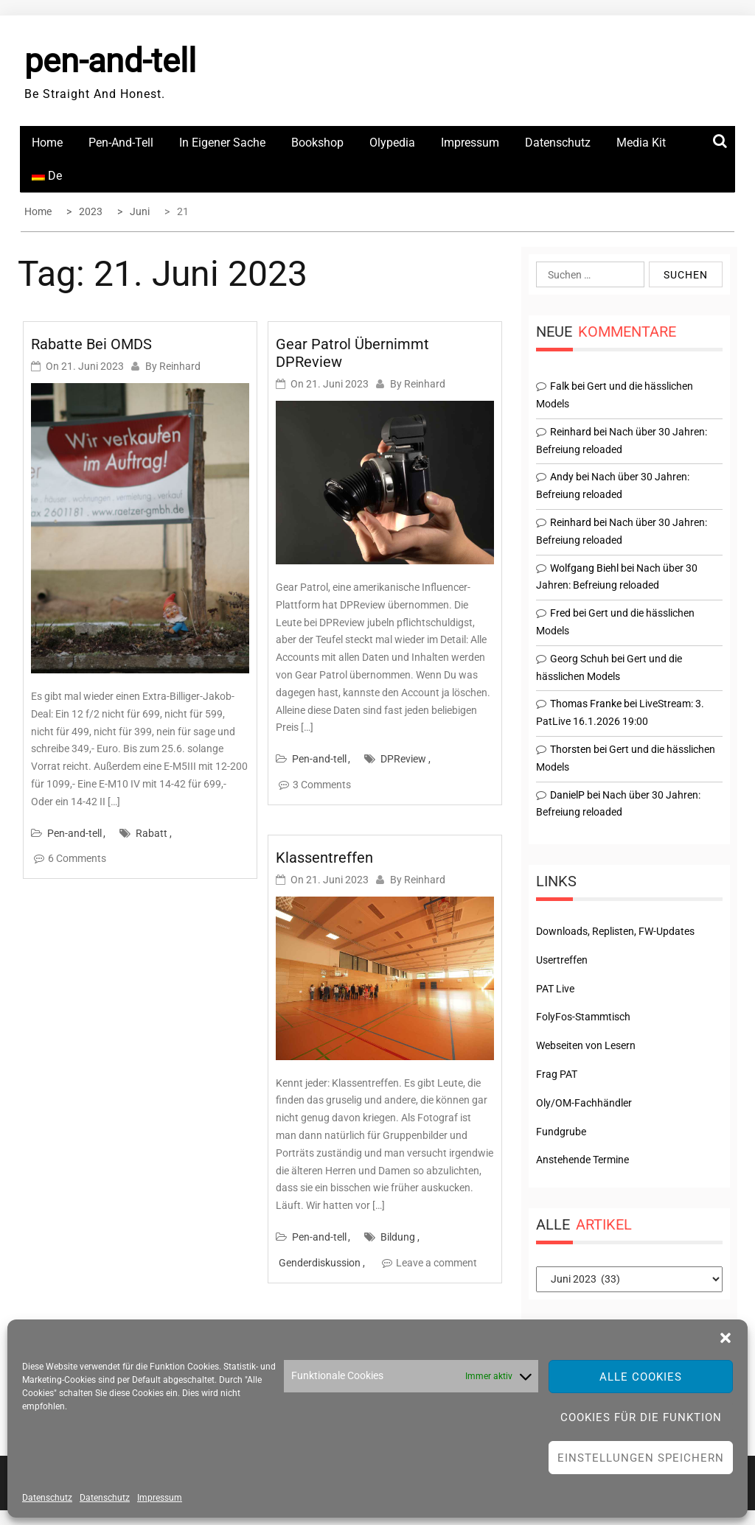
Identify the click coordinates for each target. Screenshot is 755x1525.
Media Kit (641, 143)
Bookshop (317, 143)
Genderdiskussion (320, 1263)
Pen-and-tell (120, 143)
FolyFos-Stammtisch (583, 1017)
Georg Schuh (579, 659)
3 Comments (322, 784)
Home (47, 143)
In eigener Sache (222, 143)
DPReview (403, 759)
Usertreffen (562, 960)
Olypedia (392, 143)
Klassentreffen (324, 857)
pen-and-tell (110, 60)
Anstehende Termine (582, 1159)
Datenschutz (47, 1498)
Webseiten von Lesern (586, 1045)
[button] (725, 1338)
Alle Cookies (640, 1377)
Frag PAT (556, 1074)
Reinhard (180, 366)
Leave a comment (436, 1263)
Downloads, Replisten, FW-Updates (615, 931)
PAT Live (555, 989)
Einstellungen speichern (640, 1458)
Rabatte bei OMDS (91, 344)
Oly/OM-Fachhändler (584, 1103)
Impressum (159, 1498)
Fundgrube (561, 1131)
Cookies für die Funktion (641, 1417)
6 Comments (77, 858)
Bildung (397, 1237)
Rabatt (151, 833)
